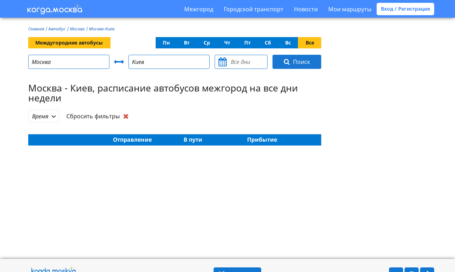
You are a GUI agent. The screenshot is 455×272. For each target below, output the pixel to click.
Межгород (198, 9)
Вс (288, 42)
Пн (166, 42)
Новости (306, 9)
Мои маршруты (349, 9)
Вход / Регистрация (405, 8)
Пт (247, 42)
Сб (268, 42)
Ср (207, 42)
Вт (187, 42)
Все (310, 42)
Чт (227, 42)
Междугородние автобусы (69, 42)
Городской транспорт (253, 9)
